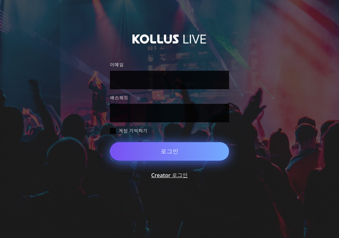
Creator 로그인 (169, 175)
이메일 (117, 64)
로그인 (169, 151)
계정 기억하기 (133, 131)
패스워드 (119, 98)
